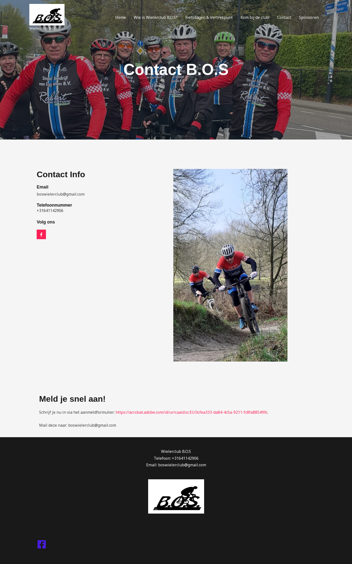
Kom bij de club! (255, 17)
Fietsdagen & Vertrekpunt (209, 17)
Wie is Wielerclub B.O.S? (155, 17)
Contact (284, 17)
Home (120, 17)
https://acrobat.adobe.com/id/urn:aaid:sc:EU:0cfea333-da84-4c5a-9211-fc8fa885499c (192, 412)
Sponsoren (309, 17)
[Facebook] (41, 544)
